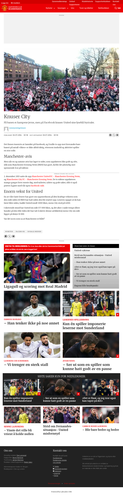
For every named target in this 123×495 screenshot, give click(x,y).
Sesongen (62, 8)
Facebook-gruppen (61, 469)
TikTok (56, 475)
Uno (72, 8)
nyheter (9, 232)
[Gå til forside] (12, 8)
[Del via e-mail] (117, 135)
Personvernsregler (54, 483)
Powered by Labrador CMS (61, 492)
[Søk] (116, 8)
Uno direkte (57, 462)
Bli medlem (15, 3)
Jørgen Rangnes (18, 460)
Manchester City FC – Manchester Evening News (29, 179)
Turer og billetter (86, 8)
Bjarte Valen (28, 462)
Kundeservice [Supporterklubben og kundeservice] (57, 458)
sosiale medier (34, 232)
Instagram (58, 471)
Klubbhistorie (87, 1)
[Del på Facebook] (110, 135)
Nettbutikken (103, 8)
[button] (115, 388)
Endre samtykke (69, 483)
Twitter (56, 466)
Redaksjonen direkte (60, 460)
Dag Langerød (21, 455)
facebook (20, 232)
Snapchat (57, 473)
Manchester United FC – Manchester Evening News (56, 176)
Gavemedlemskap (59, 1)
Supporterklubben (102, 1)
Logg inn (4, 3)
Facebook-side (37, 186)
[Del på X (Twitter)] (113, 135)
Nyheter (49, 8)
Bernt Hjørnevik (18, 458)
